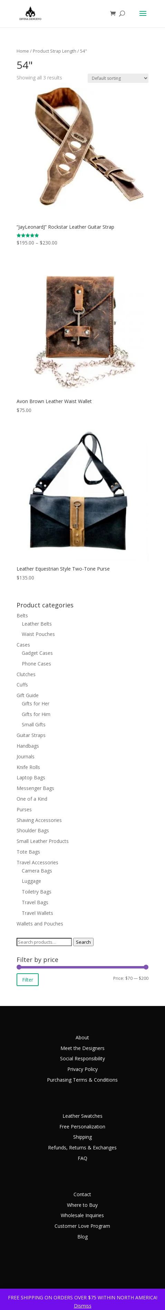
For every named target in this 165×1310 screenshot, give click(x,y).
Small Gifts (34, 724)
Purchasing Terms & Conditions (82, 1079)
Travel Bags (35, 902)
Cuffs (22, 684)
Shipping (82, 1137)
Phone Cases (36, 663)
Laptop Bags (31, 777)
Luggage (31, 881)
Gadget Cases (37, 653)
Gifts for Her (35, 703)
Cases (23, 644)
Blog (82, 1236)
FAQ (82, 1158)
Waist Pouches (38, 634)
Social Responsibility (82, 1058)
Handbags (28, 746)
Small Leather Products (43, 841)
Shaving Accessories (39, 820)
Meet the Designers (82, 1048)
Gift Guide (28, 695)
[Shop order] (118, 78)
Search (83, 942)
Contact (82, 1194)
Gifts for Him (36, 714)
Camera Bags (37, 870)
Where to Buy (82, 1205)
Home (23, 51)
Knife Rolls (28, 767)
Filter (27, 979)
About (82, 1037)
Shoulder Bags (33, 830)
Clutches (26, 674)
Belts (22, 615)
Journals (26, 756)
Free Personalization (82, 1126)
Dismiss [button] (82, 1305)
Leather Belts (37, 623)
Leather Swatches (82, 1116)
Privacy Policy (82, 1069)
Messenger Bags (35, 788)
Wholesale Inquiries (82, 1215)
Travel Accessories (37, 862)
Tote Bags (28, 851)
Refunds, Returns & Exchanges (82, 1147)
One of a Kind (32, 798)
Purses (24, 809)
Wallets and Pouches (40, 923)
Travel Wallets (37, 913)
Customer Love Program (82, 1226)
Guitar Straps (31, 735)
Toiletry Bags (36, 891)
